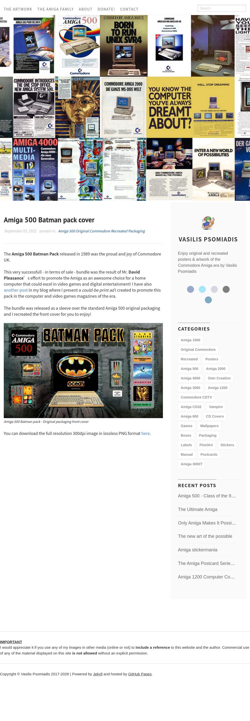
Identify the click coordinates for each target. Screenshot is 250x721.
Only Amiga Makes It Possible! (208, 523)
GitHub (214, 289)
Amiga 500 (66, 230)
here (145, 433)
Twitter (202, 289)
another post (16, 290)
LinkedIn (208, 299)
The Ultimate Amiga (197, 509)
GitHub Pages (140, 674)
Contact (129, 9)
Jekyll (98, 674)
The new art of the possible (205, 536)
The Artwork (18, 9)
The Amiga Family (55, 9)
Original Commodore (93, 230)
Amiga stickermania (197, 549)
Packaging (136, 230)
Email (226, 289)
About (86, 9)
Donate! (106, 9)
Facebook (190, 289)
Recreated (119, 230)
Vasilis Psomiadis (208, 239)
